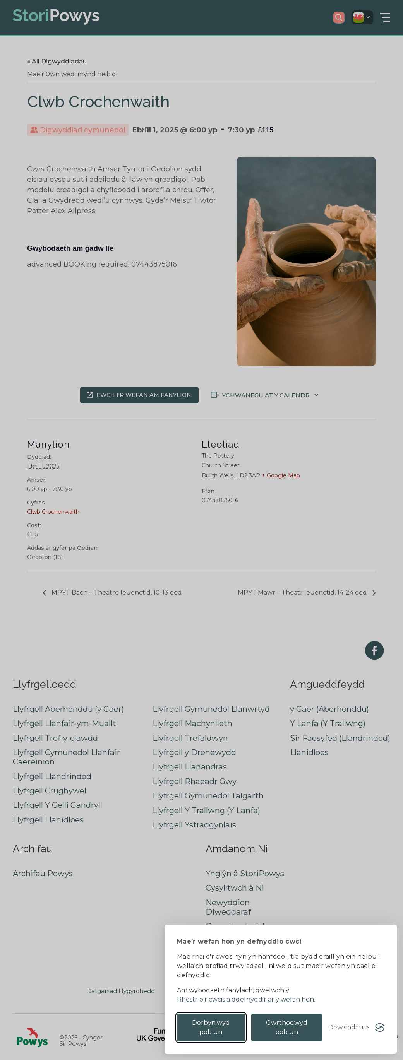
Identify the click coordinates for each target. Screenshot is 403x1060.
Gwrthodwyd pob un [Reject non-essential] (286, 1027)
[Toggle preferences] (348, 1027)
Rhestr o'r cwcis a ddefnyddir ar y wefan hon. (246, 999)
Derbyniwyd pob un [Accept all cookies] (211, 1027)
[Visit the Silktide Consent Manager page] (379, 1027)
